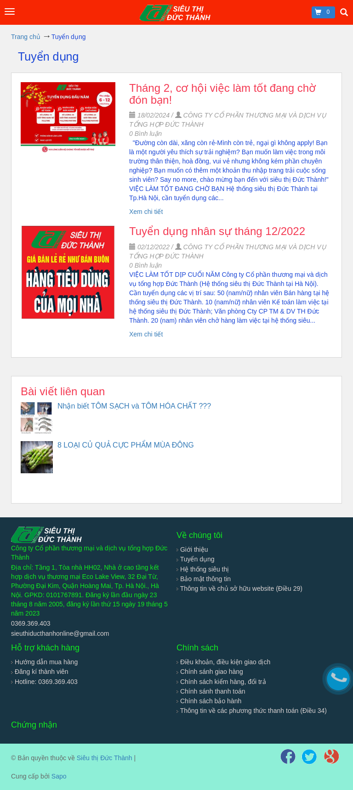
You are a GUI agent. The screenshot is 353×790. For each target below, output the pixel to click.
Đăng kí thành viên (39, 671)
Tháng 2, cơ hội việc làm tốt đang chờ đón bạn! (222, 94)
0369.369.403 (31, 623)
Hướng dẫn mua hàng (44, 662)
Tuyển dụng (195, 559)
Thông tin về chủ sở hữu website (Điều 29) (239, 588)
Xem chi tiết (146, 211)
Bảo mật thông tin (203, 579)
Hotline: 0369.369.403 (44, 681)
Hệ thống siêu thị (202, 569)
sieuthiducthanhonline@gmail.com (60, 633)
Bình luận (145, 133)
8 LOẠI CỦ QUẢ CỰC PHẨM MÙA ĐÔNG (125, 445)
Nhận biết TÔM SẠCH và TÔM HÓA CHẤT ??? (134, 406)
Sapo (59, 776)
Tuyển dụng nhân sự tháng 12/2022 (217, 231)
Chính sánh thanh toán (210, 691)
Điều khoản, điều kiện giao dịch (223, 662)
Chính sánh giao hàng (209, 671)
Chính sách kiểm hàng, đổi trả (221, 681)
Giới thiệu (192, 549)
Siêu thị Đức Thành (104, 758)
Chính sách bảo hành (208, 701)
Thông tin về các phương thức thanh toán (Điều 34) (251, 710)
